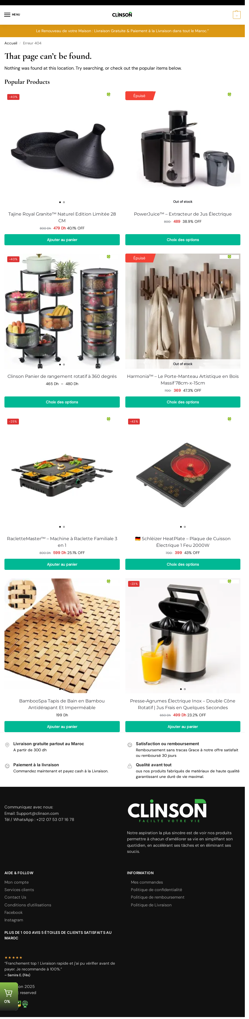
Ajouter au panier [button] (62, 239)
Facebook (13, 912)
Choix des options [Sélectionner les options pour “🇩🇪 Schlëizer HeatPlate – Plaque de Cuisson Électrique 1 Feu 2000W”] (183, 564)
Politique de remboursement (158, 897)
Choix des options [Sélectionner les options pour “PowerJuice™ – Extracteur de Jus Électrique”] (183, 239)
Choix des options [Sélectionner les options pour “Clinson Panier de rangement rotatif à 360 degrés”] (62, 401)
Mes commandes (147, 882)
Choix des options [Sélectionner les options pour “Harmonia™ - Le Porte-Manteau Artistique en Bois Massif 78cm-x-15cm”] (183, 401)
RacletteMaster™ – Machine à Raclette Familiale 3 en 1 (62, 542)
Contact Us (15, 897)
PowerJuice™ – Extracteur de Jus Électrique (183, 214)
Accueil (10, 43)
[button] (236, 15)
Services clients (19, 889)
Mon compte (16, 882)
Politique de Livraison (151, 905)
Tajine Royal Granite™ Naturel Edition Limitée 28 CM (62, 217)
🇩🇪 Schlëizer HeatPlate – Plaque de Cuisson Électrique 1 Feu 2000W (183, 542)
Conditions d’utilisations (27, 905)
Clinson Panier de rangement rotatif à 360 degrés (62, 376)
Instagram (13, 920)
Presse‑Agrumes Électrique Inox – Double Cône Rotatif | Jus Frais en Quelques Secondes (182, 704)
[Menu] (12, 15)
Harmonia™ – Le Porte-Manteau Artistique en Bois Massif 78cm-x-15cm (183, 380)
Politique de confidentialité (156, 889)
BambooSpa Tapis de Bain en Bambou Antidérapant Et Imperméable (62, 704)
